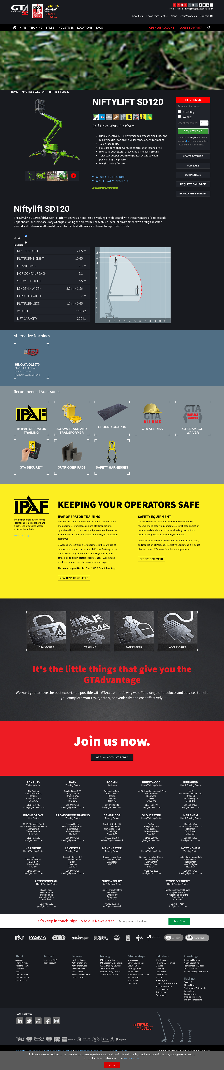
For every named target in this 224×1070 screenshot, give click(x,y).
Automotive (161, 992)
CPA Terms (132, 983)
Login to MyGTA (191, 28)
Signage (159, 965)
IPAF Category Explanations (111, 962)
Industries (66, 28)
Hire (23, 28)
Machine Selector (33, 91)
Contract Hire (77, 977)
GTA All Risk (133, 980)
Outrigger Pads (134, 968)
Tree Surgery (161, 980)
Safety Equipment (135, 962)
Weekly (187, 117)
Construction (161, 974)
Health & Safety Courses (110, 971)
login (188, 141)
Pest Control (161, 971)
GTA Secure (133, 960)
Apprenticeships (22, 977)
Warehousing (161, 960)
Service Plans (133, 977)
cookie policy (131, 1058)
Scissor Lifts (189, 991)
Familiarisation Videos (194, 965)
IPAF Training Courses (109, 960)
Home (14, 91)
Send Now (179, 921)
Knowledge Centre (157, 16)
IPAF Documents (191, 968)
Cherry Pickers (190, 985)
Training (35, 28)
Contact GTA (21, 980)
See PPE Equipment (151, 559)
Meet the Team (22, 965)
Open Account (49, 962)
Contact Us (206, 16)
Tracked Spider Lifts (192, 996)
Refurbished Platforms (81, 974)
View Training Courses (74, 578)
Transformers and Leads (138, 974)
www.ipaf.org (21, 535)
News (174, 16)
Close (112, 1065)
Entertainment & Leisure (166, 983)
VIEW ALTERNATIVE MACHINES (110, 181)
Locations (85, 28)
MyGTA (194, 137)
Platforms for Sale (79, 965)
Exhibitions (160, 995)
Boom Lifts (188, 982)
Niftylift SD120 (59, 91)
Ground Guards (134, 965)
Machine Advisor (79, 960)
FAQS (99, 28)
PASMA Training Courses (110, 965)
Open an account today (112, 757)
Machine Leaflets (191, 962)
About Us (137, 16)
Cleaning (160, 968)
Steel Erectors (162, 989)
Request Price (193, 131)
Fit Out (159, 977)
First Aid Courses (107, 968)
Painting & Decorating (165, 962)
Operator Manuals (192, 960)
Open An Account (162, 28)
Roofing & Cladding (164, 986)
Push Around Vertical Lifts (195, 988)
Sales (50, 28)
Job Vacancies (188, 16)
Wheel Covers (133, 971)
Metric (17, 238)
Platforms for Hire (79, 962)
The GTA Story (22, 962)
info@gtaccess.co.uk (202, 8)
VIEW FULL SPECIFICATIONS (108, 177)
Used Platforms (78, 968)
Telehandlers (190, 994)
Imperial (18, 245)
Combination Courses (109, 974)
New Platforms (78, 971)
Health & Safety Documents (196, 971)
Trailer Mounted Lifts (193, 999)
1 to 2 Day (188, 112)
